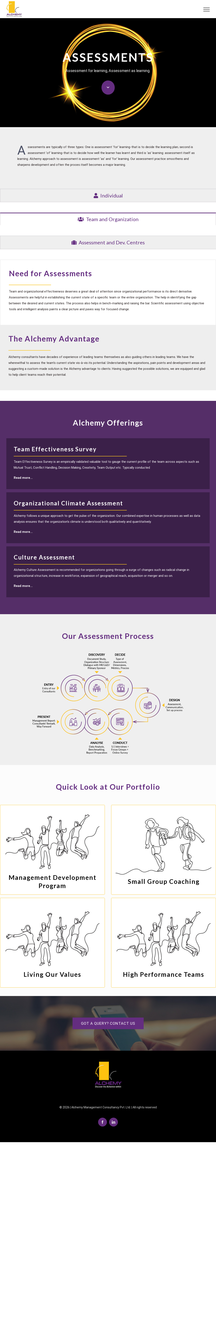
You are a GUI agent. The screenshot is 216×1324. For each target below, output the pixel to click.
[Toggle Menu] (205, 9)
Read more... (23, 477)
